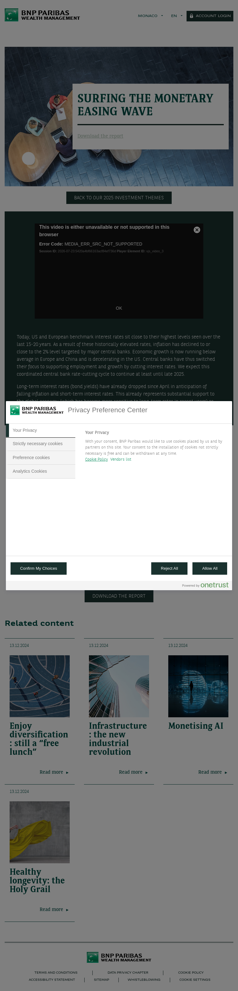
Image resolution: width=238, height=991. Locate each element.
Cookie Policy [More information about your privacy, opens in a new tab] (96, 460)
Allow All (210, 568)
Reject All (169, 568)
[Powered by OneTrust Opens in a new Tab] (205, 586)
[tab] (40, 430)
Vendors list (121, 460)
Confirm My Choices (38, 568)
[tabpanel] (156, 448)
